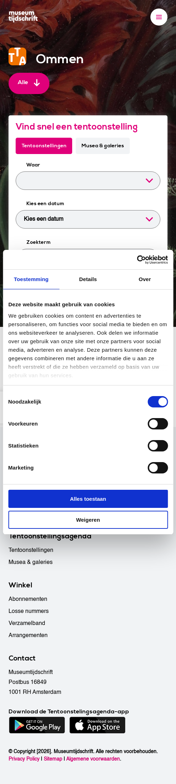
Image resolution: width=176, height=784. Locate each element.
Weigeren (88, 520)
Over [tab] (145, 279)
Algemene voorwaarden (93, 759)
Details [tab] (88, 279)
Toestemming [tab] (31, 279)
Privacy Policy (24, 759)
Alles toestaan (88, 499)
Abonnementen (28, 599)
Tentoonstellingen (43, 146)
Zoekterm (38, 242)
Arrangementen (28, 635)
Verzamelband (27, 623)
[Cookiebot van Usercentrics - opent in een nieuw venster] (137, 259)
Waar (33, 165)
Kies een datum (45, 204)
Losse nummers (29, 611)
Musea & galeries (102, 146)
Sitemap (53, 759)
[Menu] (158, 17)
